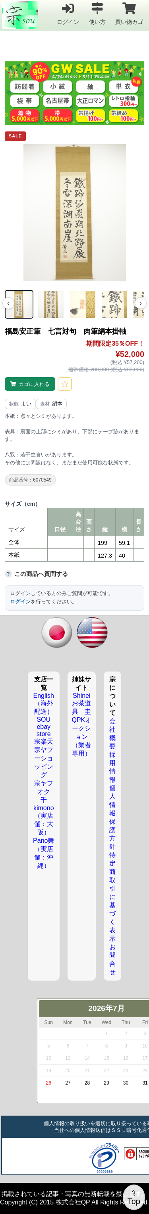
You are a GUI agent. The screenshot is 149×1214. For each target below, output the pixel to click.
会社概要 (112, 734)
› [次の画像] (140, 303)
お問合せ (112, 959)
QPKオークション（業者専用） (81, 737)
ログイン (68, 13)
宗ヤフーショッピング (43, 762)
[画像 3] (82, 304)
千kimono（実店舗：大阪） (43, 816)
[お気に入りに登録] (65, 384)
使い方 (97, 13)
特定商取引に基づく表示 (112, 897)
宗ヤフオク (43, 787)
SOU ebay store (44, 726)
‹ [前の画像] (8, 303)
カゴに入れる (34, 384)
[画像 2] (51, 304)
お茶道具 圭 (81, 707)
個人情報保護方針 (112, 817)
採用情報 (112, 767)
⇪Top (134, 1197)
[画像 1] (19, 304)
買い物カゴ (129, 13)
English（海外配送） (43, 703)
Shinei (81, 695)
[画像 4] (114, 304)
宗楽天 (43, 741)
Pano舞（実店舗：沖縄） (43, 853)
